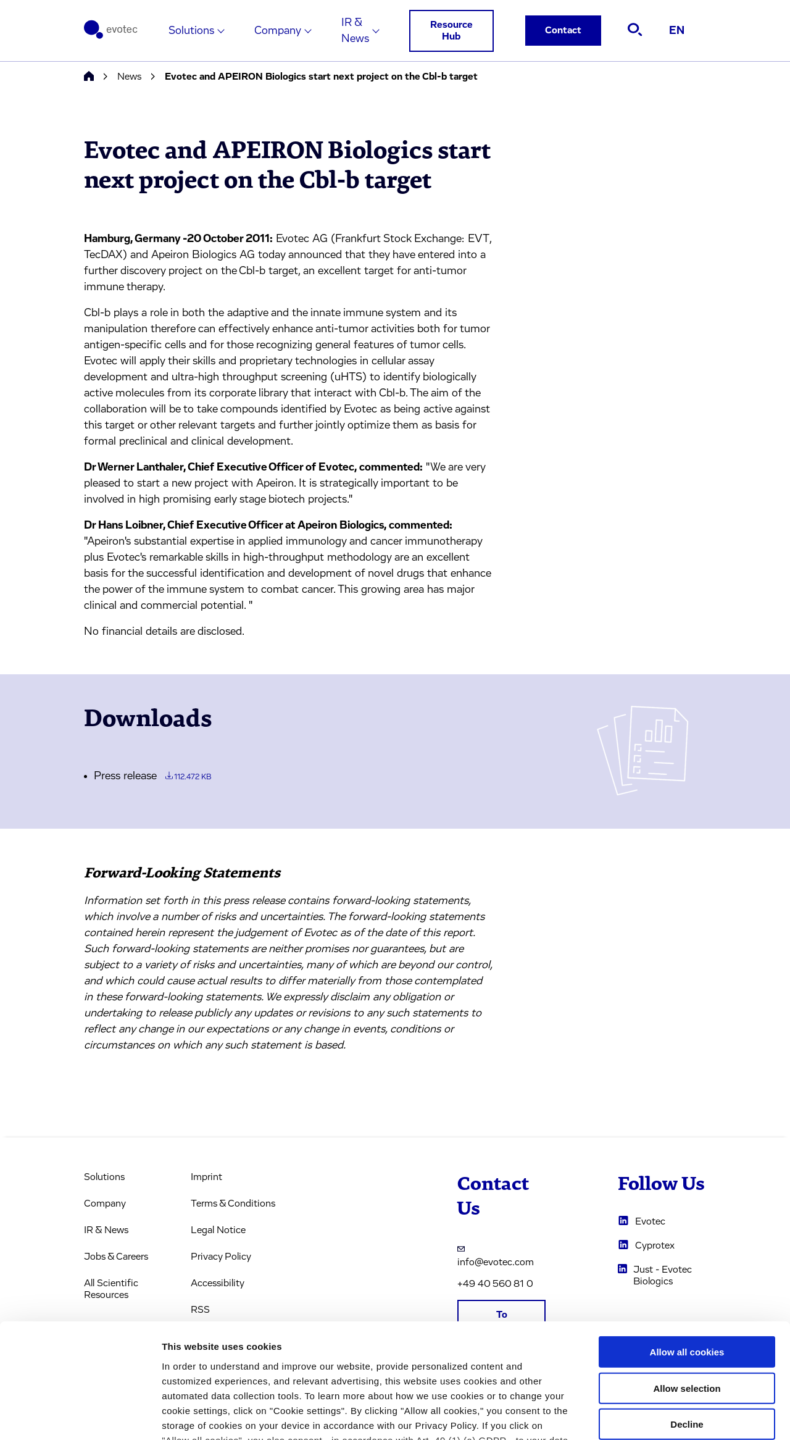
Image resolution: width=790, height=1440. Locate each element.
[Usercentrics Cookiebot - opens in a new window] (80, 1416)
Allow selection (686, 1285)
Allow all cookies (687, 1249)
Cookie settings (654, 1415)
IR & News (355, 30)
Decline (686, 1322)
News (129, 77)
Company (277, 30)
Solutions (191, 30)
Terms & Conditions (233, 1203)
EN (676, 30)
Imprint (206, 1177)
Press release (152, 776)
